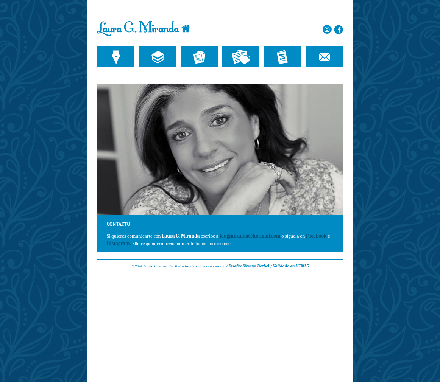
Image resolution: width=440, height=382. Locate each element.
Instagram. (119, 243)
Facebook (316, 236)
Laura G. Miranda (143, 28)
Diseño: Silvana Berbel (248, 266)
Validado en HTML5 (291, 266)
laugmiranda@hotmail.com (249, 236)
